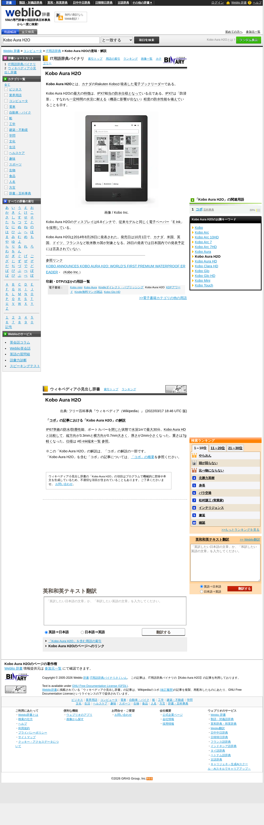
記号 (8, 327)
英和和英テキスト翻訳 (70, 590)
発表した (127, 84)
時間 (79, 99)
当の (111, 93)
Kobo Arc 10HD (207, 237)
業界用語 (15, 95)
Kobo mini (76, 287)
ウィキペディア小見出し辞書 (75, 389)
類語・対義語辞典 (30, 2)
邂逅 (202, 515)
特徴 (87, 93)
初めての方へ (234, 31)
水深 (135, 429)
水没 (89, 99)
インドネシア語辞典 (224, 746)
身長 (202, 485)
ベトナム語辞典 (221, 755)
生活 (12, 147)
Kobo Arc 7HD (206, 247)
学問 (12, 135)
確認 (202, 522)
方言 (12, 187)
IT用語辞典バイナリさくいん (108, 677)
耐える (101, 99)
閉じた (116, 429)
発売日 (126, 237)
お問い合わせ (64, 484)
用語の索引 (113, 58)
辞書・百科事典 (20, 193)
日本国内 (157, 243)
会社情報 (168, 719)
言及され (59, 249)
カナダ (87, 84)
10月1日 (140, 237)
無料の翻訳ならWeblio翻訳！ (74, 16)
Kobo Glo (202, 271)
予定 (181, 243)
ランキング (130, 58)
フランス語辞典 (221, 741)
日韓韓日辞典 (104, 2)
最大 (77, 93)
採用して (56, 228)
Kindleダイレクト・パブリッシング (121, 287)
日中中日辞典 (81, 2)
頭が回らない (208, 463)
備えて (175, 99)
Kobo (113, 84)
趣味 (12, 158)
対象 (110, 243)
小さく (154, 435)
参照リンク (54, 260)
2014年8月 (82, 237)
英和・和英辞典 (57, 2)
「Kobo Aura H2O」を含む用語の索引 (74, 641)
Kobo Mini (202, 280)
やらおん (205, 455)
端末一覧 (94, 441)
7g (184, 435)
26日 (93, 237)
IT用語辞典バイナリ (67, 59)
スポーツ (15, 164)
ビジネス (15, 89)
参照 (105, 441)
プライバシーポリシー (32, 732)
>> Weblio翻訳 (250, 539)
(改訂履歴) (166, 689)
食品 (12, 176)
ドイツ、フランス (66, 243)
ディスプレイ (84, 222)
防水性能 (160, 99)
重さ (175, 435)
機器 (113, 99)
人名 (12, 182)
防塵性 (76, 429)
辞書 (9, 2)
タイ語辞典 (218, 750)
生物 (12, 170)
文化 (12, 141)
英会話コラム (20, 342)
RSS (150, 778)
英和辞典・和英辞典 (224, 723)
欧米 (89, 243)
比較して (56, 435)
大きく (123, 435)
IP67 (49, 429)
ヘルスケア (17, 153)
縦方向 (71, 435)
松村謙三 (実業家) (211, 500)
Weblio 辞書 (239, 2)
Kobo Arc (202, 232)
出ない (135, 99)
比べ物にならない (211, 470)
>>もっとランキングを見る (240, 529)
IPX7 (101, 93)
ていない (73, 249)
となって (135, 93)
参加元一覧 (253, 31)
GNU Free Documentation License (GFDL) (100, 686)
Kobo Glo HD (112, 291)
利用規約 (24, 728)
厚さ (134, 435)
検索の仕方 (25, 719)
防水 (118, 93)
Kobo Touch (204, 285)
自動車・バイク (20, 112)
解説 (122, 420)
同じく (144, 222)
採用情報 (168, 723)
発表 (140, 243)
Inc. (76, 272)
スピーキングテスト (25, 366)
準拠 (56, 429)
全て (7, 84)
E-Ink (83, 441)
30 (155, 429)
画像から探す (75, 719)
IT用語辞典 (53, 51)
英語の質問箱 (20, 354)
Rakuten (101, 84)
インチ (107, 222)
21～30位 (235, 448)
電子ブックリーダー (149, 84)
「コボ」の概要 (142, 457)
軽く (49, 441)
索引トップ (95, 58)
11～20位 (218, 448)
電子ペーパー (159, 222)
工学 (12, 124)
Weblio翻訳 (218, 728)
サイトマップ (27, 737)
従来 (122, 222)
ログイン (217, 2)
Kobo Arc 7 (203, 242)
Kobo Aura (90, 287)
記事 (66, 420)
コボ (52, 420)
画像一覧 (146, 58)
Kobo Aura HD (175, 429)
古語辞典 (123, 2)
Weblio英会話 (20, 348)
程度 (147, 99)
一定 (72, 99)
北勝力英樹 (206, 478)
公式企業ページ (173, 714)
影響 (123, 99)
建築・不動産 (18, 130)
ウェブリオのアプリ (79, 714)
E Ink (177, 222)
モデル (131, 222)
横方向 (99, 435)
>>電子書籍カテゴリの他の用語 (163, 298)
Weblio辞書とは (28, 714)
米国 (170, 237)
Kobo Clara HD (206, 266)
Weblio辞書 (49, 689)
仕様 (124, 93)
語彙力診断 (18, 360)
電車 (12, 107)
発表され (107, 237)
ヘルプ (257, 2)
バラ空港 (205, 493)
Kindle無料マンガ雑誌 (88, 291)
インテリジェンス (211, 508)
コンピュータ (32, 51)
